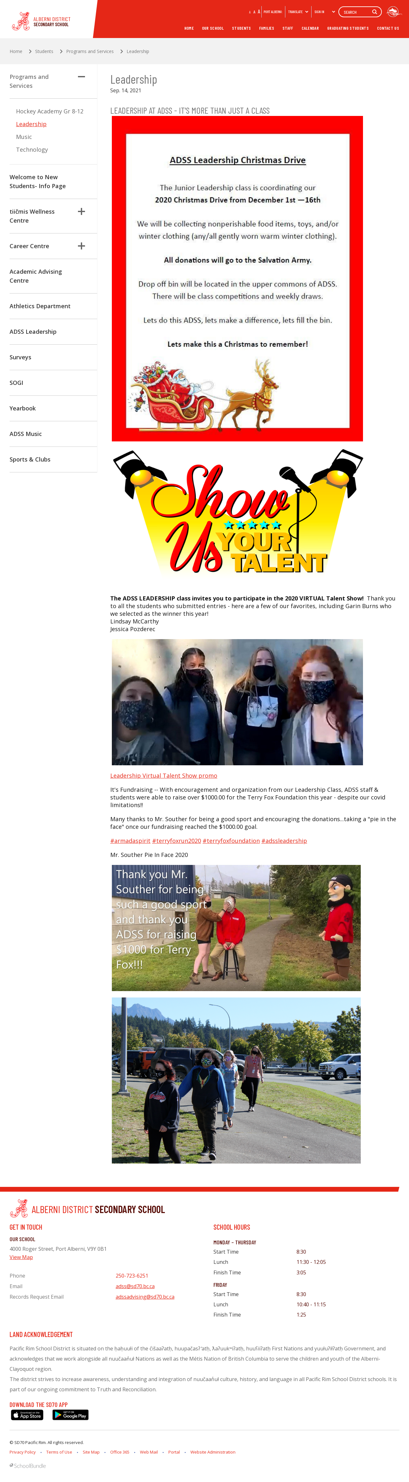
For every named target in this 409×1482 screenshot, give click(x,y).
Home (189, 28)
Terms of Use (59, 1452)
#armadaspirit (130, 840)
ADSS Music (26, 434)
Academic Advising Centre (36, 276)
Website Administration (212, 1452)
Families (266, 28)
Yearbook (23, 408)
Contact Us (388, 28)
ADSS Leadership (33, 331)
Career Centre (47, 246)
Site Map (91, 1452)
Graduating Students (348, 28)
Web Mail (149, 1452)
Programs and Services (47, 81)
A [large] (259, 11)
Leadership (31, 124)
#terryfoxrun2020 (176, 840)
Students (241, 28)
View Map (21, 1257)
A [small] (250, 12)
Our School (213, 28)
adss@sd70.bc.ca (135, 1286)
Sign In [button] (325, 11)
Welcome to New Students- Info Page (38, 181)
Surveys (20, 357)
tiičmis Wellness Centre (47, 216)
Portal (174, 1452)
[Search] (360, 11)
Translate (298, 11)
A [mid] (254, 11)
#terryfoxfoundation (231, 840)
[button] (81, 76)
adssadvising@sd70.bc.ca (145, 1296)
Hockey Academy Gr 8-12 (49, 111)
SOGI (16, 382)
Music (24, 137)
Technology (32, 149)
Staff (287, 28)
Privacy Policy (23, 1452)
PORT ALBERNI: (273, 11)
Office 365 (119, 1452)
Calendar (310, 28)
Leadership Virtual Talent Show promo (163, 775)
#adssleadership (284, 840)
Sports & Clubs (30, 459)
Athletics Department (40, 306)
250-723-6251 (132, 1275)
